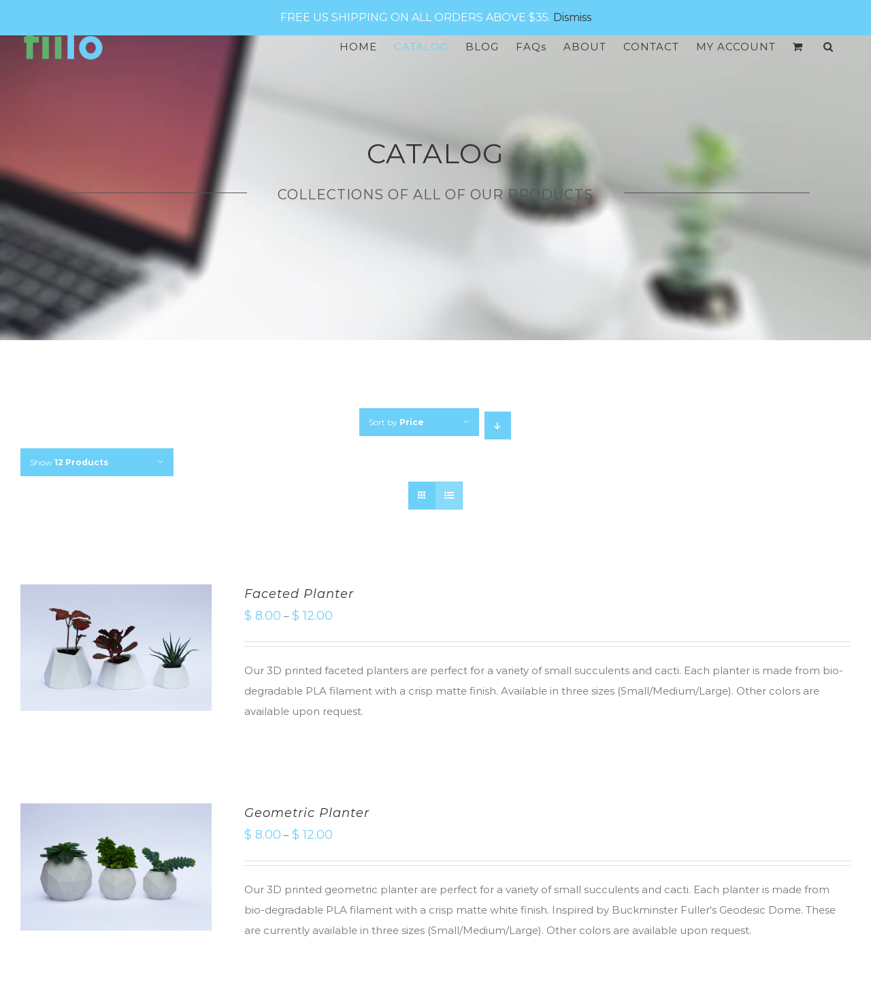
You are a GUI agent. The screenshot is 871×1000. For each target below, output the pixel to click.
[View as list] (449, 495)
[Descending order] (497, 425)
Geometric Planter (306, 812)
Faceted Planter (299, 593)
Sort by (396, 422)
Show (69, 462)
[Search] (828, 46)
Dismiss (572, 17)
